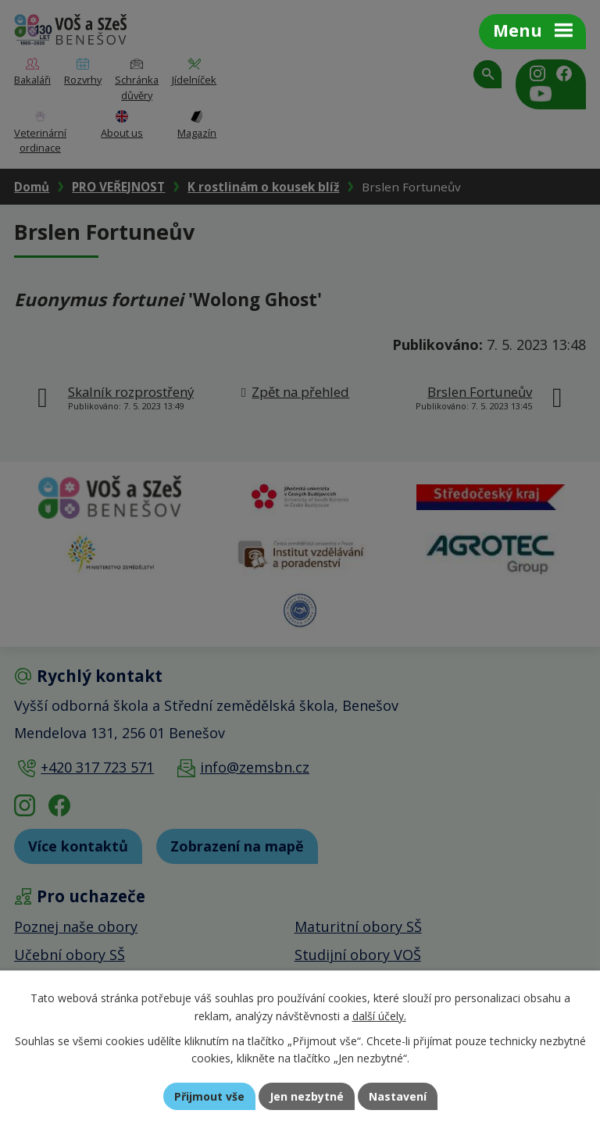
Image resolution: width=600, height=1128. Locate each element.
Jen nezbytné (307, 1096)
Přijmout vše (209, 1096)
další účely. (379, 1015)
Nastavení (398, 1096)
